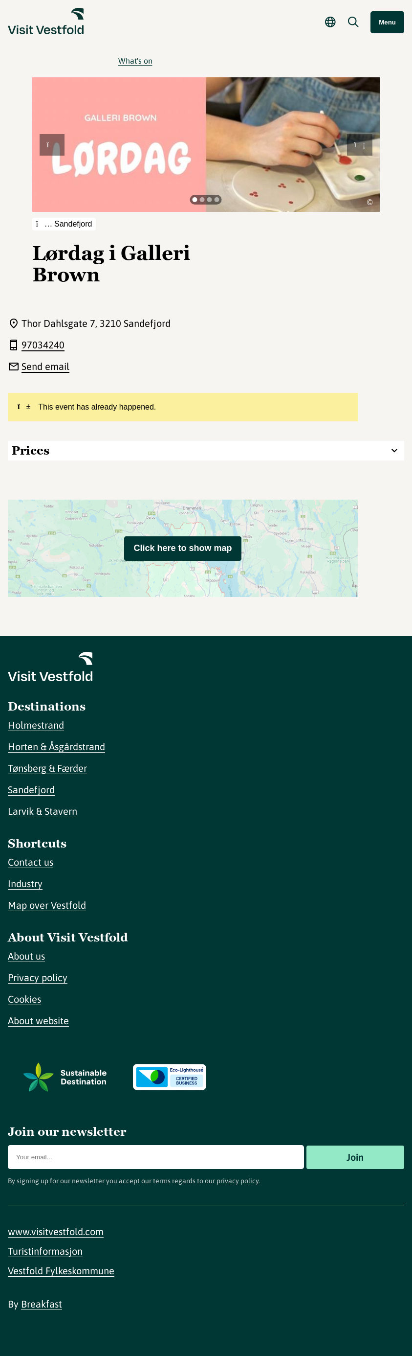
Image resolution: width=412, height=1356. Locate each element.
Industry (25, 883)
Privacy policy (37, 977)
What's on (135, 60)
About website (38, 1020)
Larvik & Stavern (42, 811)
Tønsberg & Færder (47, 768)
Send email (45, 366)
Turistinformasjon (45, 1251)
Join (355, 1157)
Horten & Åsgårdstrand (56, 746)
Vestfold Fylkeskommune (61, 1270)
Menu (387, 22)
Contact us (30, 862)
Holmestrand (36, 725)
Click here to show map (182, 548)
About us (26, 956)
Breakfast (41, 1304)
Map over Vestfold (47, 905)
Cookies (24, 999)
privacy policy (238, 1181)
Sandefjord (31, 789)
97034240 (43, 344)
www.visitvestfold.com (56, 1231)
